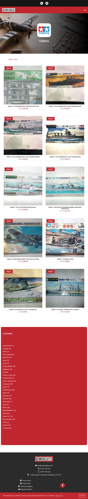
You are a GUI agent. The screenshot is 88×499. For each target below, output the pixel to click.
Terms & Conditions (26, 486)
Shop (10, 59)
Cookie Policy (26, 483)
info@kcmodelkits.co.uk (45, 465)
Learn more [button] (59, 495)
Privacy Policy (26, 480)
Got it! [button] (82, 495)
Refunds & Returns (26, 489)
